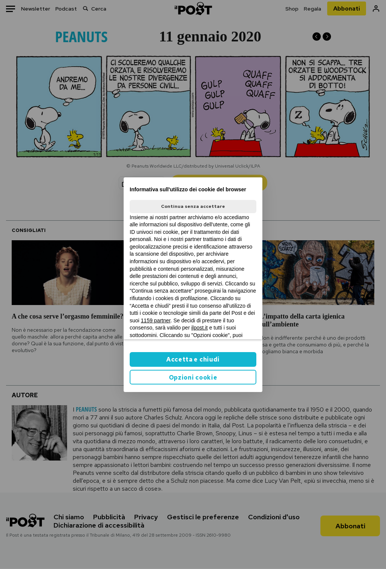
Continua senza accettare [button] (193, 206)
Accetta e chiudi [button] (193, 359)
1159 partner (156, 320)
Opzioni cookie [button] (193, 377)
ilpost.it (199, 328)
